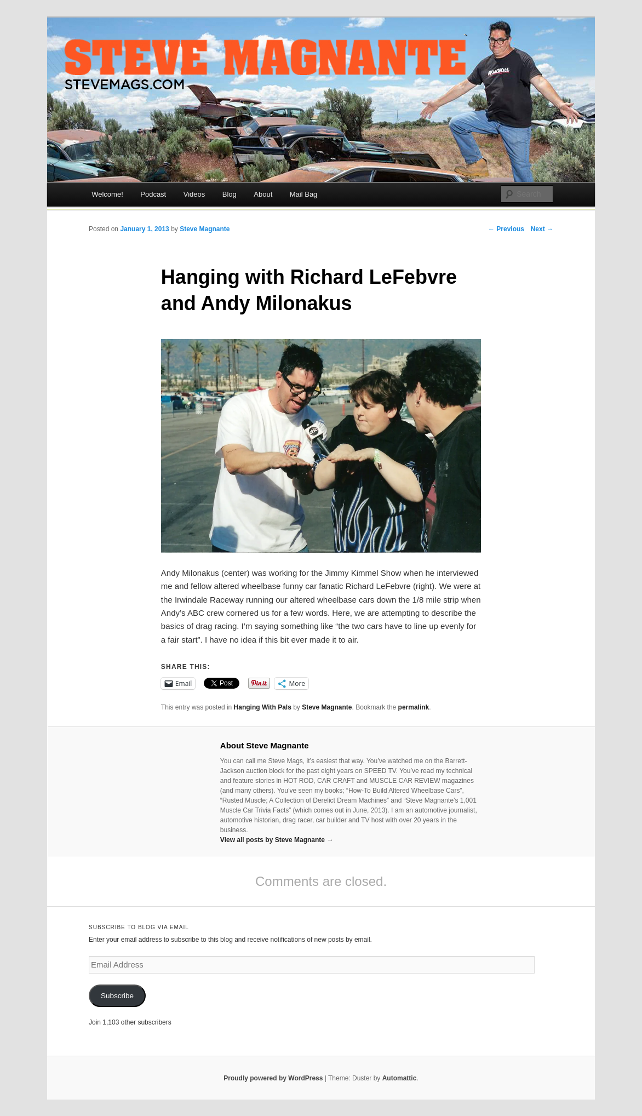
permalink (413, 707)
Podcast (153, 194)
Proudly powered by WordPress (273, 1078)
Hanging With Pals (262, 707)
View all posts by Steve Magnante (277, 840)
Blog (229, 194)
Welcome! (107, 194)
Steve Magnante (205, 229)
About (263, 194)
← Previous (506, 229)
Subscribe (117, 996)
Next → (542, 229)
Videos (194, 194)
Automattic (399, 1078)
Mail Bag (304, 194)
